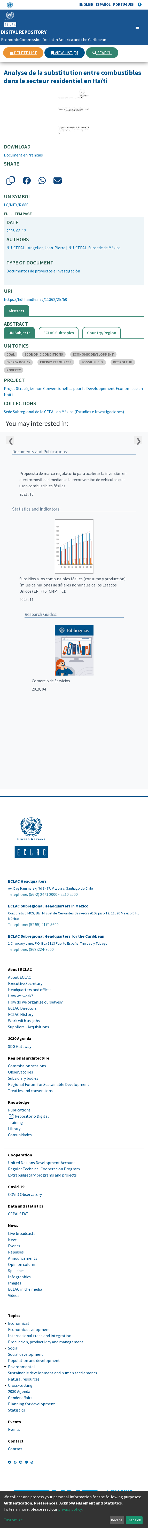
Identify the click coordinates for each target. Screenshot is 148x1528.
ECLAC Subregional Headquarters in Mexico (48, 906)
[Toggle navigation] (131, 27)
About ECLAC (19, 977)
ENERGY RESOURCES (56, 362)
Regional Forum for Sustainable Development (48, 1084)
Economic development (29, 1329)
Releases (16, 1252)
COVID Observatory (25, 1194)
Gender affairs (20, 1397)
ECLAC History (20, 1014)
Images (14, 1283)
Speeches (16, 1270)
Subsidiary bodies (23, 1078)
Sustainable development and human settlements (52, 1372)
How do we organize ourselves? (35, 1002)
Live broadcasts (21, 1233)
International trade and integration (39, 1335)
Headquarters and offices (29, 989)
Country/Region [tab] (101, 332)
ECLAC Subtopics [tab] (58, 332)
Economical (18, 1323)
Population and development (34, 1360)
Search (102, 52)
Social (13, 1348)
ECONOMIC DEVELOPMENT (93, 354)
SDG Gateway (19, 1046)
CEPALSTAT (18, 1213)
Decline (116, 1520)
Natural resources (24, 1379)
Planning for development (31, 1403)
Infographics (19, 1276)
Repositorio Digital (32, 1116)
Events (14, 1245)
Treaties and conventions (30, 1090)
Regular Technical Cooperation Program (44, 1168)
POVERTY (13, 370)
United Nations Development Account (41, 1162)
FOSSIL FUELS (92, 362)
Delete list (23, 52)
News (13, 1239)
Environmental (21, 1366)
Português (123, 4)
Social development (25, 1354)
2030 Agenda (19, 1391)
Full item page (18, 213)
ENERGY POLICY (18, 362)
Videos (13, 1295)
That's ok (134, 1520)
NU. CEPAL (15, 247)
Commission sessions (27, 1065)
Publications (19, 1109)
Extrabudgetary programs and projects (42, 1175)
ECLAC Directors (22, 1008)
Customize (13, 1519)
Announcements (22, 1258)
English (86, 4)
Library (14, 1128)
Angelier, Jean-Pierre (46, 247)
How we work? (20, 995)
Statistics (16, 1410)
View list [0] (64, 52)
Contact (15, 1448)
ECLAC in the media (25, 1289)
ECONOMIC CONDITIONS (44, 354)
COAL (10, 354)
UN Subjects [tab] (19, 332)
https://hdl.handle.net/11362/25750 (35, 299)
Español (103, 4)
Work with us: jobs (24, 1020)
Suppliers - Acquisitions (28, 1026)
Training (15, 1122)
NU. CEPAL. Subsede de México (94, 247)
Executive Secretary (25, 983)
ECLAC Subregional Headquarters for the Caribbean (56, 936)
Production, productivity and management (45, 1341)
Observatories (20, 1072)
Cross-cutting (20, 1385)
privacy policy (70, 1509)
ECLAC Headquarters (27, 881)
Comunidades (20, 1134)
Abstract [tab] (17, 310)
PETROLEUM (123, 362)
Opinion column (22, 1264)
